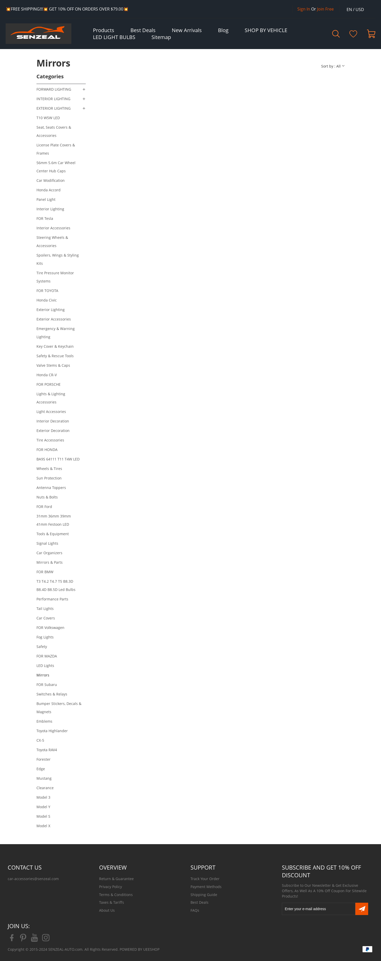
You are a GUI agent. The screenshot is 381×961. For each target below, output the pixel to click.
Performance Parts (52, 599)
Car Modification (50, 180)
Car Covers (45, 618)
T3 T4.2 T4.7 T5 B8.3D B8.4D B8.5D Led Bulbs (55, 585)
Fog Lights (45, 637)
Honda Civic (46, 300)
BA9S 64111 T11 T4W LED (58, 459)
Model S (43, 816)
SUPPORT (202, 867)
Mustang (44, 778)
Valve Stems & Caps (53, 365)
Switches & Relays (51, 694)
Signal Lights (47, 543)
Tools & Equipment (52, 533)
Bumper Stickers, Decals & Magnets (58, 707)
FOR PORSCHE (48, 384)
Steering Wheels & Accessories (52, 241)
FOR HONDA (47, 449)
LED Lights (45, 665)
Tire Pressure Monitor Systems (55, 277)
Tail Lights (45, 608)
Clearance (45, 787)
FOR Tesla (44, 218)
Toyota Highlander (52, 730)
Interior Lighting (50, 208)
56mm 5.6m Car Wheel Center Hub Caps (55, 166)
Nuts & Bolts (47, 497)
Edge (40, 768)
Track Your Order (205, 878)
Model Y (43, 806)
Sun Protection (49, 478)
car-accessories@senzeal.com (33, 878)
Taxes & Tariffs (111, 902)
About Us (107, 910)
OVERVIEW (113, 867)
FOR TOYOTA (47, 290)
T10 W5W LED (48, 117)
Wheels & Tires (49, 468)
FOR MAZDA (46, 656)
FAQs (194, 910)
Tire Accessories (50, 440)
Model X (43, 825)
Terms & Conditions (116, 894)
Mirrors (42, 675)
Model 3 (43, 797)
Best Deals (199, 902)
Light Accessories (51, 411)
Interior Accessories (53, 227)
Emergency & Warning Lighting (55, 332)
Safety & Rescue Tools (55, 355)
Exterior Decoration (53, 430)
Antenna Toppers (51, 487)
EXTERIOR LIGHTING (53, 108)
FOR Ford (44, 506)
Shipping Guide (203, 894)
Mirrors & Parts (49, 562)
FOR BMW (44, 571)
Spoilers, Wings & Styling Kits (57, 259)
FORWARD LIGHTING (53, 89)
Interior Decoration (52, 421)
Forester (43, 759)
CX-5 (40, 740)
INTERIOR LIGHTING (53, 98)
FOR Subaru (46, 684)
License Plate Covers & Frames (55, 149)
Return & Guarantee (116, 878)
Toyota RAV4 (46, 749)
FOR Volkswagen (50, 627)
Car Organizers (49, 552)
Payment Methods (206, 886)
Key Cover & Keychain (55, 346)
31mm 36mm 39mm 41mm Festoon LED (53, 520)
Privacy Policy (110, 886)
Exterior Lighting (50, 309)
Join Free (325, 9)
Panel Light (45, 199)
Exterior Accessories (53, 319)
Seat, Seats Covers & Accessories (53, 131)
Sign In (303, 9)
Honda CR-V (46, 374)
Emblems (44, 721)
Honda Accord (48, 189)
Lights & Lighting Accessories (50, 397)
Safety (41, 646)
